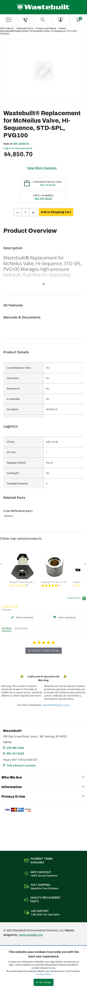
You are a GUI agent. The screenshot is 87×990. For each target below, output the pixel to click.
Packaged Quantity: (17, 483)
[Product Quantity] (25, 212)
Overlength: (13, 473)
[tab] (22, 617)
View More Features (42, 168)
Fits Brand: (12, 409)
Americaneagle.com (31, 934)
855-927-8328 (43, 198)
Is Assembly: (13, 398)
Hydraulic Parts (24, 28)
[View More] (43, 283)
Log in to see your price (17, 148)
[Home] (43, 7)
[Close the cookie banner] (84, 948)
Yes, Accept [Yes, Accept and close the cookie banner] (43, 982)
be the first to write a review (43, 650)
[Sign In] (61, 19)
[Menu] (8, 20)
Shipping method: (16, 462)
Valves (62, 28)
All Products (7, 28)
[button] (1, 564)
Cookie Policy (43, 974)
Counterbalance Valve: (19, 367)
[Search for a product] (43, 19)
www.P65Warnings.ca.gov (56, 705)
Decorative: (13, 378)
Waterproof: (13, 388)
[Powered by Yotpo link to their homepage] (77, 598)
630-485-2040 (15, 748)
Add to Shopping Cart (56, 212)
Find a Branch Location (21, 765)
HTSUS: (11, 441)
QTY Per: (11, 452)
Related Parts (14, 497)
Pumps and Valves (46, 28)
